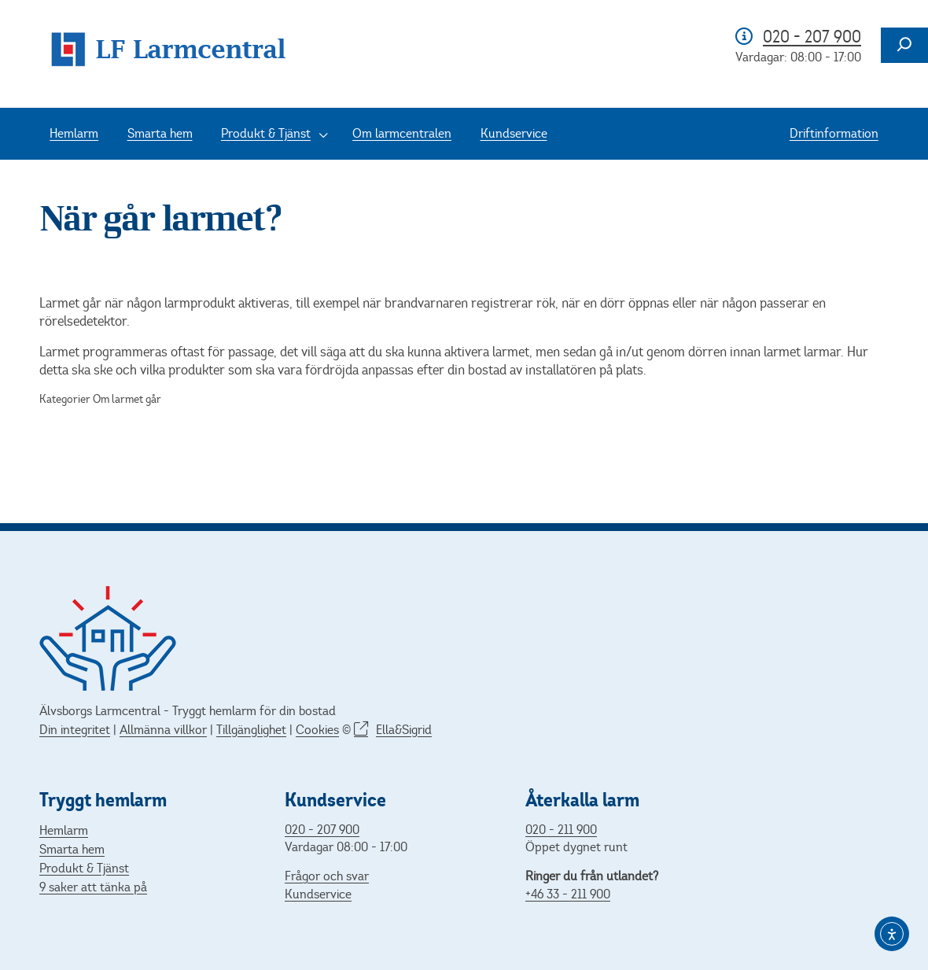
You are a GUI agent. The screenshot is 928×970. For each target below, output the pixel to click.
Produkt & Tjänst (266, 133)
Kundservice (514, 133)
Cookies (317, 729)
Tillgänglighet (251, 729)
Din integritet (74, 729)
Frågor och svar (327, 876)
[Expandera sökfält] (904, 45)
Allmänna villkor (163, 729)
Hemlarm (74, 133)
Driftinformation (834, 133)
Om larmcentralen (401, 133)
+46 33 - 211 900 (567, 894)
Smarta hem (160, 133)
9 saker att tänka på (93, 887)
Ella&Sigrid (404, 729)
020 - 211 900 (561, 829)
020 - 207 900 (812, 36)
